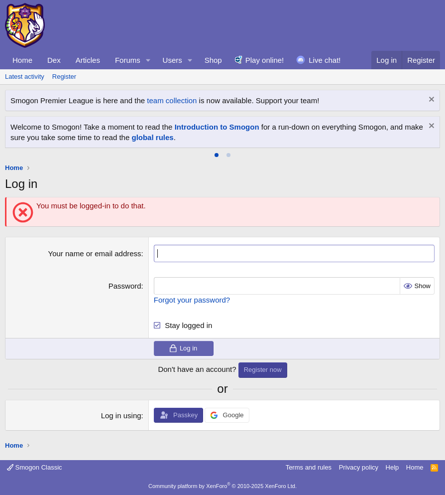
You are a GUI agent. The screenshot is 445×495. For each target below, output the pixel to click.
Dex (54, 60)
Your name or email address (94, 253)
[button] (148, 60)
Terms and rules (309, 467)
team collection (172, 100)
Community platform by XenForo (222, 486)
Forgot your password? (192, 300)
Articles (88, 60)
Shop (213, 60)
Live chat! (324, 60)
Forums (127, 60)
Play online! (264, 60)
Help (392, 467)
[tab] (216, 155)
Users (172, 60)
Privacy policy (358, 467)
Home (22, 60)
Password (125, 286)
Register (64, 76)
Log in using (121, 415)
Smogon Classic (34, 467)
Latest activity (24, 76)
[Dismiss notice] (430, 100)
